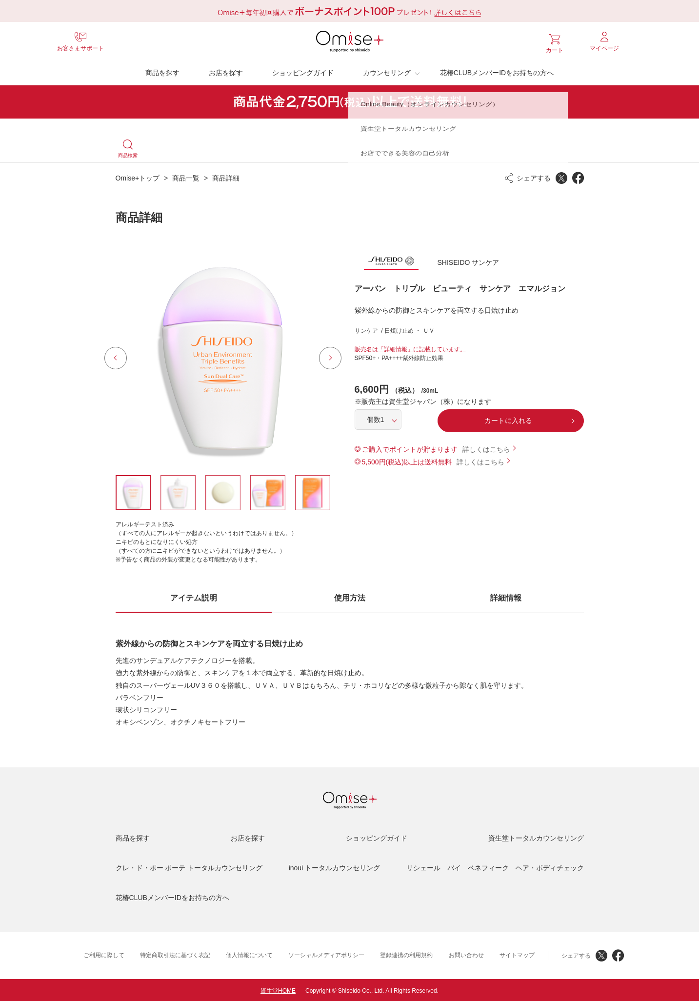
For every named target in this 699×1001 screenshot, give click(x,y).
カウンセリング (387, 71)
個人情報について (249, 953)
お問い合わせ (466, 953)
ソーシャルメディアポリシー (326, 953)
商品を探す (162, 71)
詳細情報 (505, 596)
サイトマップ (517, 953)
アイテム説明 (193, 596)
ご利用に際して (103, 953)
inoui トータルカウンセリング (334, 866)
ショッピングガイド (303, 71)
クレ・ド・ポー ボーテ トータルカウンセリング (189, 866)
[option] (223, 356)
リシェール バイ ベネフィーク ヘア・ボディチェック (495, 866)
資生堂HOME (278, 989)
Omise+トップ (138, 176)
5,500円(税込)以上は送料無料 (407, 460)
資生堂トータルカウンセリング (536, 837)
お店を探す (226, 71)
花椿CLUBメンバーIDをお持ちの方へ (497, 71)
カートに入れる (508, 419)
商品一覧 (186, 176)
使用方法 (349, 596)
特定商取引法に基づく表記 (175, 953)
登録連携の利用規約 (406, 953)
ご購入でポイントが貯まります (410, 448)
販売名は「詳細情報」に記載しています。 (410, 347)
